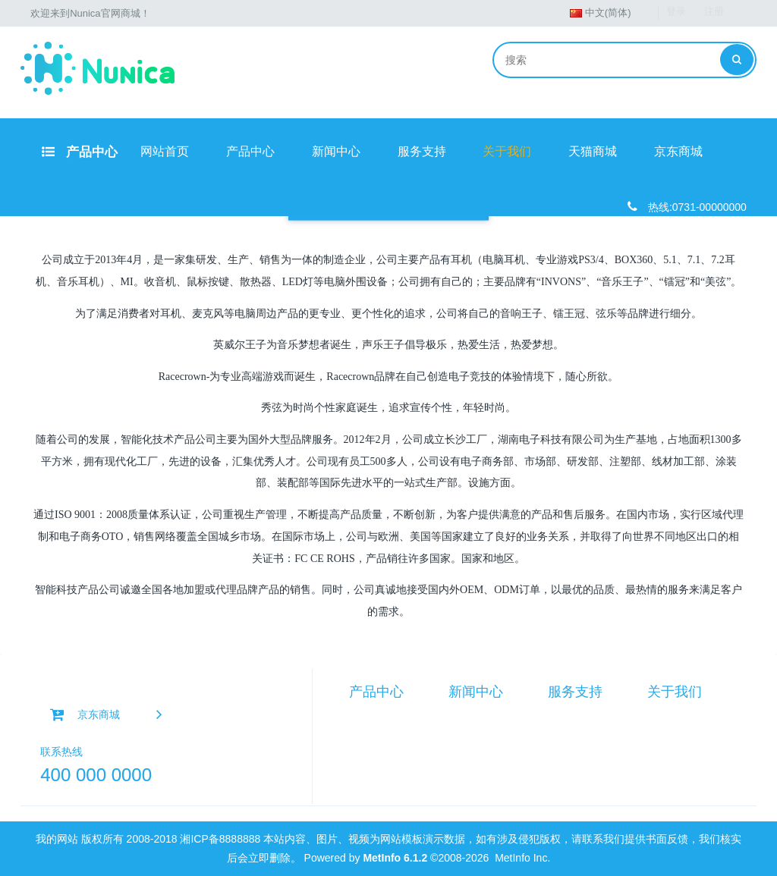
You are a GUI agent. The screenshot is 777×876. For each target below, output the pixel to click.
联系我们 (668, 733)
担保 (558, 750)
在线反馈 (569, 733)
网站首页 (164, 151)
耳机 (359, 750)
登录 (676, 12)
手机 (359, 783)
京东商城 (678, 151)
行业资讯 (469, 733)
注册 (714, 12)
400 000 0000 (96, 775)
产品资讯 (469, 717)
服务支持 (422, 151)
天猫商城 (592, 151)
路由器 (365, 767)
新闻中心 (336, 151)
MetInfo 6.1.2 (395, 858)
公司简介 (668, 717)
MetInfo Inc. (522, 858)
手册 (558, 717)
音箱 (359, 733)
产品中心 (80, 152)
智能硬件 (370, 717)
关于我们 (507, 151)
